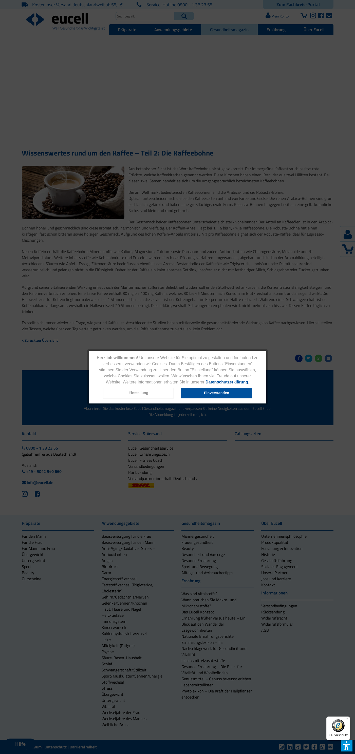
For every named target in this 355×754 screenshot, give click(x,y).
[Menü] (347, 720)
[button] (138, 393)
